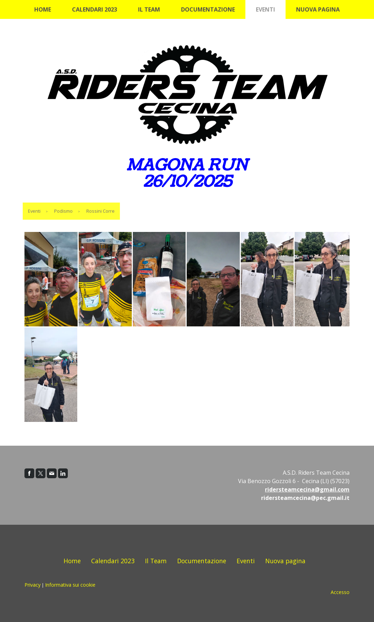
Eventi (265, 9)
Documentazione (208, 9)
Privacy (32, 584)
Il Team (149, 9)
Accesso (340, 592)
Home (42, 9)
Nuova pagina (318, 9)
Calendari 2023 (94, 9)
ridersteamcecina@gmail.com (307, 489)
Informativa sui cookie (70, 584)
